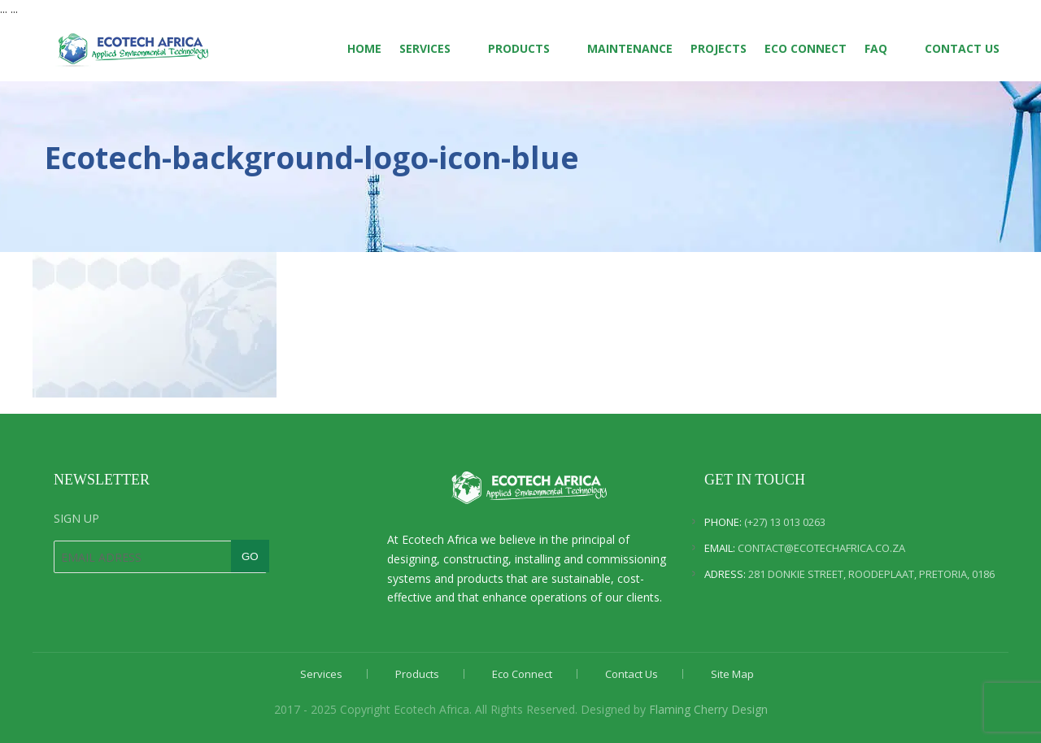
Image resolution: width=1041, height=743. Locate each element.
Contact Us (962, 48)
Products (519, 48)
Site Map (732, 674)
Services (425, 48)
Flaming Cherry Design (708, 709)
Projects (718, 48)
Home (364, 48)
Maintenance (630, 48)
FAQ (876, 48)
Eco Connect (805, 48)
